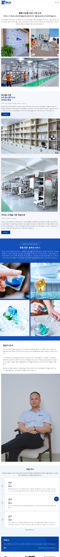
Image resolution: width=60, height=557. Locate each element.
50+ (5, 548)
